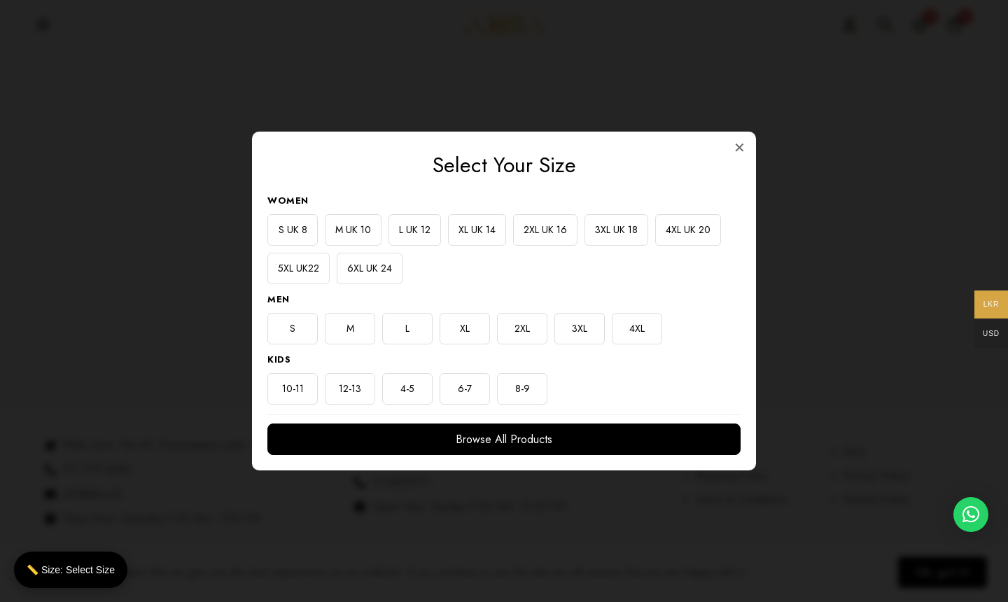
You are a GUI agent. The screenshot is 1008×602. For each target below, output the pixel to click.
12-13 (350, 389)
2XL (522, 328)
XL (465, 328)
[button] (970, 514)
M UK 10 (353, 230)
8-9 (522, 389)
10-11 (293, 389)
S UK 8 (293, 230)
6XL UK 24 (369, 268)
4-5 (407, 389)
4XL (637, 328)
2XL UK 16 (545, 230)
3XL (579, 328)
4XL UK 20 (688, 230)
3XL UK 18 (616, 230)
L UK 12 (414, 230)
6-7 (465, 389)
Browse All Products (504, 439)
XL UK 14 (477, 230)
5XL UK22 (298, 268)
